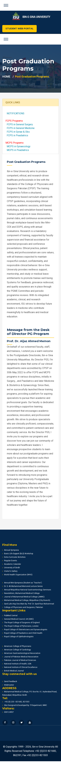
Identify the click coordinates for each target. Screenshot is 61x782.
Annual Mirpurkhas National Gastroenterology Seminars (26, 590)
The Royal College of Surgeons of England (21, 622)
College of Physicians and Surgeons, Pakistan (22, 607)
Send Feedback (9, 681)
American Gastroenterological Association (21, 653)
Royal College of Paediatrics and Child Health (22, 633)
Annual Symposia (10, 550)
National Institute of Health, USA (16, 664)
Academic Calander (11, 564)
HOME (6, 76)
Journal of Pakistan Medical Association (20, 657)
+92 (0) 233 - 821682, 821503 (15, 702)
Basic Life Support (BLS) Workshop (17, 554)
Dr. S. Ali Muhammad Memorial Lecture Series (22, 586)
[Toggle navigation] (6, 5)
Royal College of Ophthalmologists (17, 637)
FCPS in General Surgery (19, 124)
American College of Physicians (16, 646)
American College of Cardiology (16, 650)
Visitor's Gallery (9, 571)
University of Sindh (11, 568)
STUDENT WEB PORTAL (19, 28)
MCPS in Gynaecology (18, 146)
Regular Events (9, 561)
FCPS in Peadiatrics (17, 135)
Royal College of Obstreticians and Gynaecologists (24, 629)
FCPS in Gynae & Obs (18, 131)
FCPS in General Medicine (20, 128)
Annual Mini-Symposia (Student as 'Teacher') (22, 583)
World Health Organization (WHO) (17, 575)
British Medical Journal (13, 671)
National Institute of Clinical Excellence (19, 667)
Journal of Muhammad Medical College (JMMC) (23, 597)
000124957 (8, 712)
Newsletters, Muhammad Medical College (21, 593)
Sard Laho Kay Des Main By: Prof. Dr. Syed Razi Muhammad (28, 604)
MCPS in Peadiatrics (17, 150)
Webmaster (8, 685)
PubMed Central (9, 615)
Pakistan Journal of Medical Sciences (19, 660)
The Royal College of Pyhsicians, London (20, 626)
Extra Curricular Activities (14, 557)
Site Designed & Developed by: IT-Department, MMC (24, 705)
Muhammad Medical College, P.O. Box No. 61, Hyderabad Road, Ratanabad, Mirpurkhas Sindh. (29, 693)
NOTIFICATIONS (15, 113)
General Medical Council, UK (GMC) (18, 619)
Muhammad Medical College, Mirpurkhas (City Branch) (26, 600)
